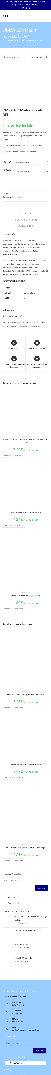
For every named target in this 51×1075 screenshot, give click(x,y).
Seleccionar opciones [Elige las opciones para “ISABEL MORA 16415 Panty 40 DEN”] (13, 734)
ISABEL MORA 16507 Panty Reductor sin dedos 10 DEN (25, 398)
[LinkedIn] (29, 7)
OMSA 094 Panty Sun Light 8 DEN (26, 553)
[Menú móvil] (47, 16)
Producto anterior (13, 57)
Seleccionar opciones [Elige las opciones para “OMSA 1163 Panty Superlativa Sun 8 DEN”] (13, 665)
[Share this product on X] (14, 302)
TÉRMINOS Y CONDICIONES (35, 1066)
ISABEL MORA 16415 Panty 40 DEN (25, 721)
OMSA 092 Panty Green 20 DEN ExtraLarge (25, 805)
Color (7, 127)
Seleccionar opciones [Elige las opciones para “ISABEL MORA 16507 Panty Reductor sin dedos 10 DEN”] (13, 413)
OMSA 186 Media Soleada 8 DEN (28, 40)
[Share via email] (37, 319)
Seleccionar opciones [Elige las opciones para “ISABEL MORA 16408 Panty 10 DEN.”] (13, 482)
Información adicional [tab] (25, 177)
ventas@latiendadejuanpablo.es (25, 987)
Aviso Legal (17, 1068)
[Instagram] (26, 7)
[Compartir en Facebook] (36, 302)
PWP (35, 1073)
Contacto (20, 1066)
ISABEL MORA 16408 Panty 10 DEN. (25, 469)
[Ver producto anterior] (4, 57)
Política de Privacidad (30, 1068)
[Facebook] (22, 7)
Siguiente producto (37, 57)
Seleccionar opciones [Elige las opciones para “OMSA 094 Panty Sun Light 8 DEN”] (13, 566)
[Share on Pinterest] (14, 319)
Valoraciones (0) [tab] (25, 183)
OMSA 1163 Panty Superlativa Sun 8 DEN (25, 652)
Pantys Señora (17, 154)
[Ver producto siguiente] (46, 57)
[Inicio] (3, 40)
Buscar (42, 845)
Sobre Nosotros (8, 1066)
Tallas (7, 119)
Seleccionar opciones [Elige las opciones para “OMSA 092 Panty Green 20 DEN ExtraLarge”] (13, 818)
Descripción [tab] (25, 171)
